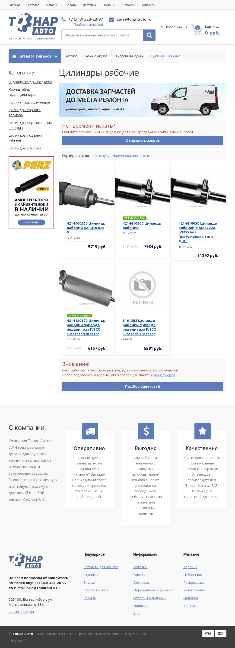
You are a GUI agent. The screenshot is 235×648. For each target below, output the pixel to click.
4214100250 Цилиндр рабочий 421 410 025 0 (86, 228)
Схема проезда (21, 611)
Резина (89, 598)
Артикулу (102, 155)
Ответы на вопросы (149, 598)
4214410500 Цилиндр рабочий (142, 225)
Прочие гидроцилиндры (29, 102)
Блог (137, 613)
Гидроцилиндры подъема (30, 81)
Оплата (73, 5)
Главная (15, 5)
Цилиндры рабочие (165, 56)
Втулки (89, 582)
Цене (146, 155)
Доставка (93, 5)
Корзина (190, 566)
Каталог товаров (33, 56)
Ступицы (90, 574)
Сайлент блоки (95, 590)
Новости (133, 5)
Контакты (153, 5)
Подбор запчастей (88, 24)
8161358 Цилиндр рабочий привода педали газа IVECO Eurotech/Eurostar (139, 327)
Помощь (113, 5)
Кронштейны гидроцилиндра (22, 92)
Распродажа (193, 582)
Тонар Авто (23, 633)
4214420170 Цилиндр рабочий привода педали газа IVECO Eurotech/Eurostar (86, 327)
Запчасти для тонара (100, 566)
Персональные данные (152, 590)
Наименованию (126, 155)
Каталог (34, 5)
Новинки (190, 598)
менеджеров (164, 375)
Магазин (54, 5)
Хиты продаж (194, 590)
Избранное (173, 27)
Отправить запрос (143, 140)
